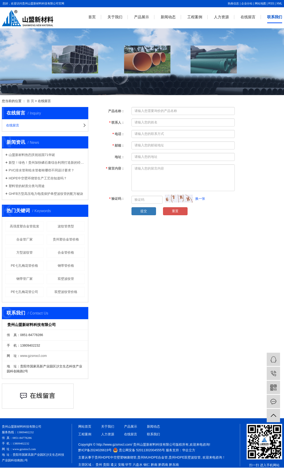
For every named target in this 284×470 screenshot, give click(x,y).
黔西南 (163, 464)
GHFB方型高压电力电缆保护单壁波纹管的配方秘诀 (46, 194)
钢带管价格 (66, 265)
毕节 (128, 464)
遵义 (113, 464)
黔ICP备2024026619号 (95, 450)
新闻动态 (168, 17)
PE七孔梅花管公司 (24, 292)
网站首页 (84, 426)
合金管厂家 (24, 239)
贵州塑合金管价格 (66, 239)
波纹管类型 (66, 226)
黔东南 (174, 464)
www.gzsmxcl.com (33, 356)
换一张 (200, 198)
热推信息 (233, 3)
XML (279, 3)
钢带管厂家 (24, 279)
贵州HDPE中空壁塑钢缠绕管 (115, 457)
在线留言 (248, 17)
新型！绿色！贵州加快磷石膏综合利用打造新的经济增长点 (47, 162)
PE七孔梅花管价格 (24, 265)
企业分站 (246, 3)
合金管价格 (66, 252)
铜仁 (146, 464)
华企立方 (188, 450)
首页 (92, 17)
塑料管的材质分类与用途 (27, 186)
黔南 (154, 464)
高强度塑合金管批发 (24, 226)
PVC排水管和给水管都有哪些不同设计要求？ (41, 170)
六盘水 (137, 464)
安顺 (121, 464)
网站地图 (260, 3)
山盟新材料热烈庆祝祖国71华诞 (32, 155)
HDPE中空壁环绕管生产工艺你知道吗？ (38, 178)
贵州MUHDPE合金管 (152, 457)
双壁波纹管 (66, 279)
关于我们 (114, 17)
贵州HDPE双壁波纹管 (185, 457)
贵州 (99, 464)
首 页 (30, 101)
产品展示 (141, 17)
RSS (271, 3)
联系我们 (274, 17)
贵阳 (106, 464)
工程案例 (194, 17)
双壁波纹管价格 (65, 292)
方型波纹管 (24, 252)
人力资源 (221, 17)
